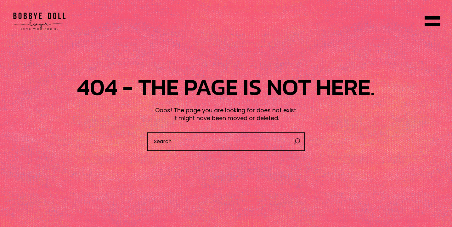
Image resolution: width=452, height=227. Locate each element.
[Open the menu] (432, 21)
